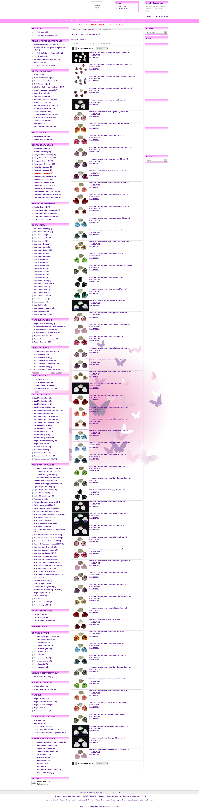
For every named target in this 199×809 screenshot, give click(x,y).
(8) (44, 188)
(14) (44, 456)
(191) (45, 568)
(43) (46, 416)
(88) (46, 339)
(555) (44, 108)
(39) (43, 170)
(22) (42, 268)
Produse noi (37, 778)
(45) (46, 65)
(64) (43, 757)
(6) (42, 219)
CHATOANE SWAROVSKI (86, 29)
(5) (44, 284)
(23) (39, 577)
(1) (49, 87)
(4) (42, 96)
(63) (43, 367)
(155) (42, 493)
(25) (45, 388)
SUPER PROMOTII (93, 21)
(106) (45, 155)
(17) (46, 105)
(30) (45, 523)
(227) (47, 475)
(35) (41, 617)
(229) (45, 441)
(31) (42, 766)
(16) (42, 244)
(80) (47, 59)
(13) (39, 75)
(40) (44, 407)
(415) (44, 139)
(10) (44, 308)
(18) (45, 459)
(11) (41, 499)
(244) (41, 354)
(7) (42, 207)
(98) (43, 78)
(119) (42, 84)
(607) (42, 342)
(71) (43, 229)
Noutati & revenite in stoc (74, 21)
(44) (42, 274)
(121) (50, 53)
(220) (41, 379)
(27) (43, 401)
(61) (42, 247)
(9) (43, 314)
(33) (49, 514)
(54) (43, 179)
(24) (46, 114)
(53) (46, 550)
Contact (105, 21)
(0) (45, 127)
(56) (46, 511)
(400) (48, 590)
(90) (49, 410)
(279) (49, 544)
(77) (43, 580)
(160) (44, 164)
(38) (42, 271)
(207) (45, 158)
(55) (44, 185)
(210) (49, 471)
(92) (45, 117)
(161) (46, 351)
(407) (43, 149)
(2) (43, 428)
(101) (45, 481)
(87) (45, 99)
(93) (44, 754)
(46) (46, 419)
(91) (47, 333)
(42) (42, 763)
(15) (47, 35)
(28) (43, 398)
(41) (40, 62)
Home (61, 21)
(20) (45, 90)
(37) (45, 773)
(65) (38, 599)
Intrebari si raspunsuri (135, 21)
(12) (41, 259)
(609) (44, 487)
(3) (43, 358)
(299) (42, 152)
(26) (43, 167)
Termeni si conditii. (117, 21)
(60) (42, 93)
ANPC (144, 796)
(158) (42, 32)
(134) (42, 111)
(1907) (47, 210)
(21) (44, 182)
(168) (44, 161)
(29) (47, 370)
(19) (41, 56)
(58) (45, 490)
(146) (44, 505)
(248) (46, 364)
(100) (42, 120)
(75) (51, 742)
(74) (47, 745)
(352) (42, 136)
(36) (45, 702)
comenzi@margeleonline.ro (92, 792)
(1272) (49, 45)
